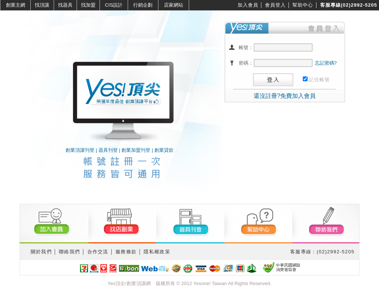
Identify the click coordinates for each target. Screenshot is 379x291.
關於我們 (41, 251)
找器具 (65, 5)
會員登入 (275, 5)
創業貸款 (164, 150)
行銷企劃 (142, 5)
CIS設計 (114, 5)
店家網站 (173, 5)
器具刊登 (108, 150)
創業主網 (15, 5)
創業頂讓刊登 (80, 150)
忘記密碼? (326, 63)
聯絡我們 (69, 251)
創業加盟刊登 (135, 150)
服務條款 (126, 251)
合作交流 (97, 251)
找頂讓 (42, 5)
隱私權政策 (157, 251)
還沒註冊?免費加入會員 (285, 96)
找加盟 (88, 5)
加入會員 (248, 5)
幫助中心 (302, 5)
